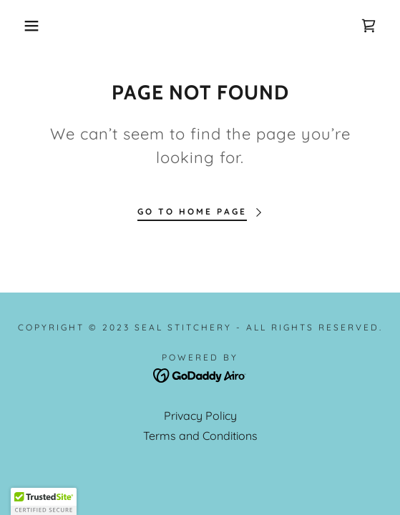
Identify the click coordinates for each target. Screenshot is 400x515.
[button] (28, 25)
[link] (368, 25)
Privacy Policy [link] (200, 415)
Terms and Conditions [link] (200, 435)
